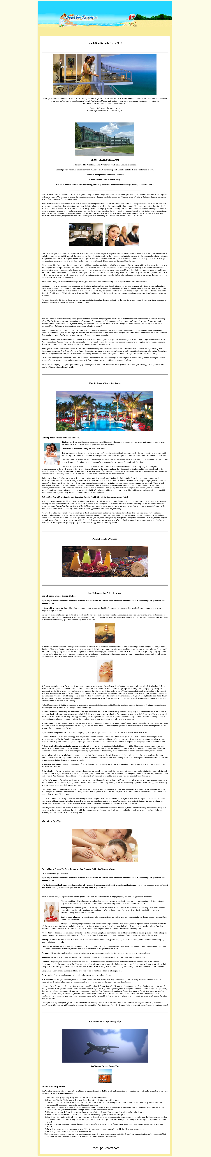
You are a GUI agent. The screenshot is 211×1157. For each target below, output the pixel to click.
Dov (150, 358)
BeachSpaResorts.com (65, 8)
